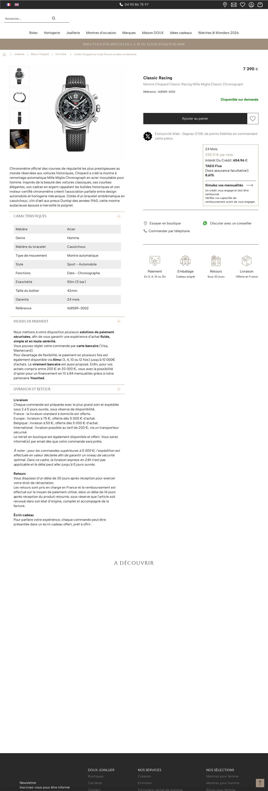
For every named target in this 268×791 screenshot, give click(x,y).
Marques (129, 33)
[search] (55, 19)
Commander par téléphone (166, 231)
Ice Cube (61, 54)
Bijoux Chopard (40, 54)
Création (144, 776)
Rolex (33, 33)
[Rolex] (263, 19)
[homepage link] (134, 18)
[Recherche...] (24, 18)
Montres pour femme (222, 776)
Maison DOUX (153, 33)
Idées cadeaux (181, 33)
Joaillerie (73, 33)
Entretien (145, 783)
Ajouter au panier (195, 118)
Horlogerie (52, 33)
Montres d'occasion (101, 33)
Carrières (95, 783)
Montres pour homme (222, 783)
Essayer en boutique (162, 223)
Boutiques (96, 776)
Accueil (5, 54)
